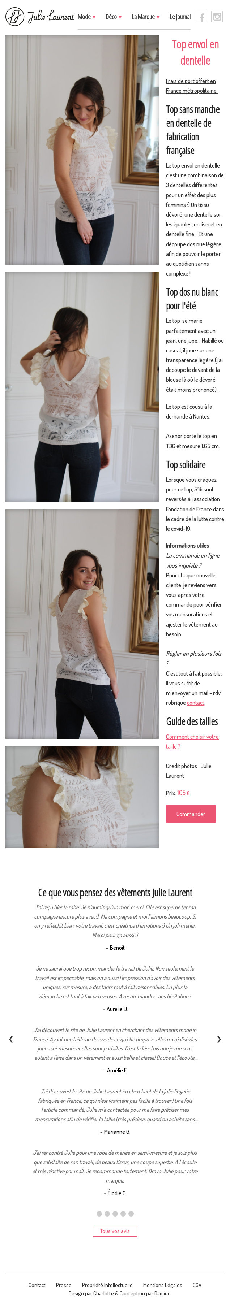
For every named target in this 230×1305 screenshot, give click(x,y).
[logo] (40, 16)
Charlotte (103, 1293)
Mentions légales (162, 1285)
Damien (162, 1293)
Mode (85, 16)
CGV (197, 1285)
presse (64, 1285)
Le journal (180, 16)
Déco (112, 16)
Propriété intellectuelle (107, 1285)
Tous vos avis (115, 1231)
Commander (190, 814)
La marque (144, 16)
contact (195, 702)
